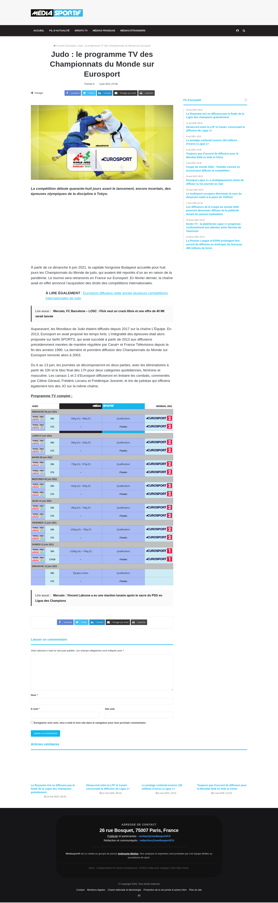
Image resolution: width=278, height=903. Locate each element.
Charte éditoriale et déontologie (124, 890)
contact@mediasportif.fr (155, 836)
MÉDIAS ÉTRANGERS (132, 30)
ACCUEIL (38, 30)
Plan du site (195, 890)
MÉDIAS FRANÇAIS (104, 30)
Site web (110, 709)
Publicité (112, 836)
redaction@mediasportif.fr (157, 840)
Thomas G (89, 84)
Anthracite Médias (128, 853)
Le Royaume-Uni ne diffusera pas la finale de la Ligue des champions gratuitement (53, 789)
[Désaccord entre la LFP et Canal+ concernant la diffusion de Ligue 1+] (111, 768)
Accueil (58, 45)
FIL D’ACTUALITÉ (59, 30)
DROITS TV (81, 30)
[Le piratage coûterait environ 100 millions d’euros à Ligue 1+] (167, 768)
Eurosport (71, 45)
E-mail (35, 709)
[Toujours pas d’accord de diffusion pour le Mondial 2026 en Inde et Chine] (222, 768)
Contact (80, 890)
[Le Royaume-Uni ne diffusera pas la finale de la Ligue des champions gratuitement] (56, 768)
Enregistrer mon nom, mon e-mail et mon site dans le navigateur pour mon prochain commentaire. (90, 723)
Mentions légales (96, 890)
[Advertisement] (176, 12)
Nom (34, 695)
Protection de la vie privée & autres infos (165, 890)
